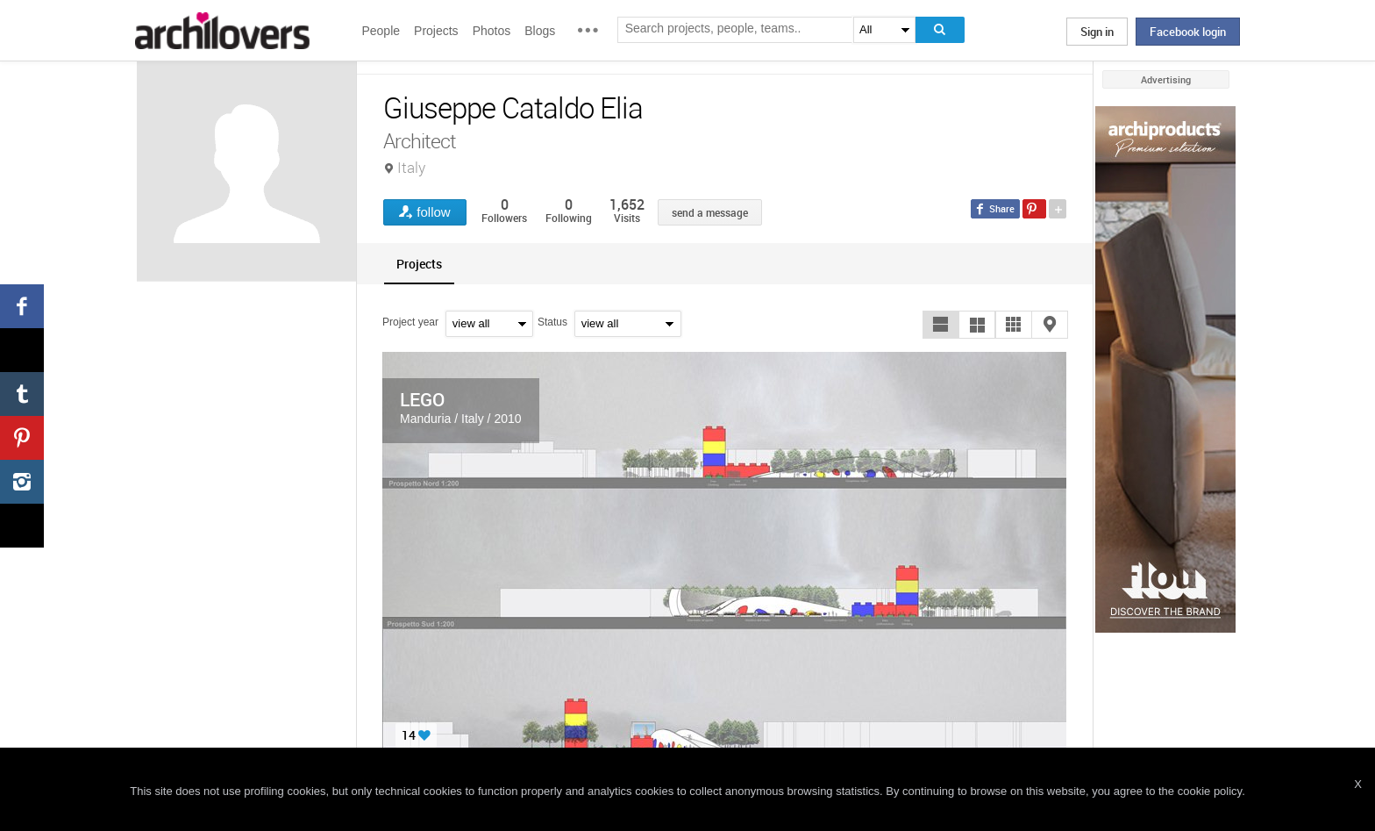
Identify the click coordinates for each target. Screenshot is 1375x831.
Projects (436, 31)
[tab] (419, 263)
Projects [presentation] (419, 263)
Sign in (1097, 31)
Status (552, 322)
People (380, 31)
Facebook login (1188, 31)
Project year (410, 322)
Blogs (539, 31)
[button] (941, 325)
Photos (492, 31)
